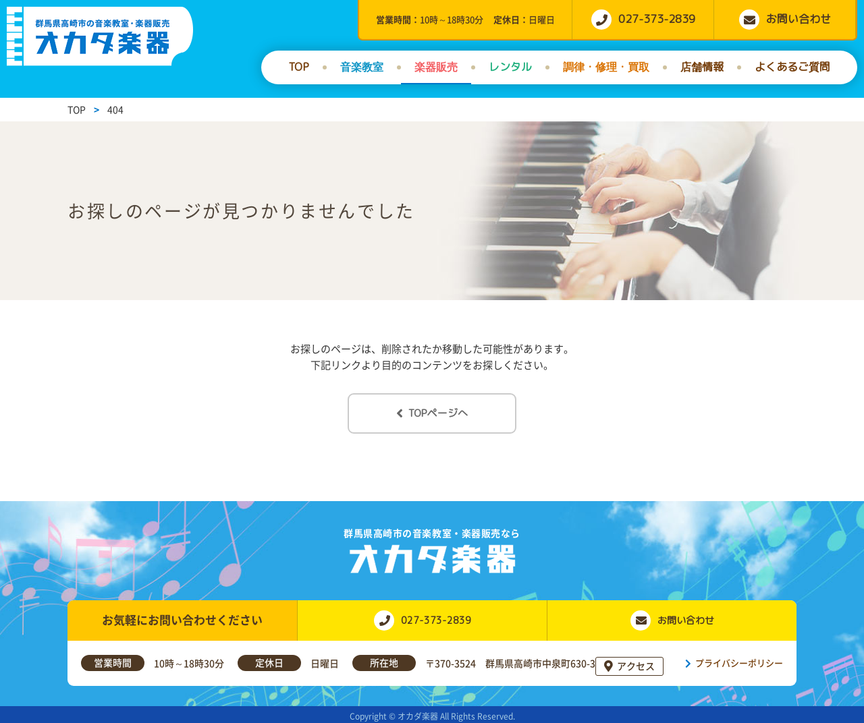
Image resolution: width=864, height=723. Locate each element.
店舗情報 (702, 66)
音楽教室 (361, 66)
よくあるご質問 (792, 66)
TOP (298, 66)
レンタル (510, 66)
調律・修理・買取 (606, 66)
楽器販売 (436, 66)
